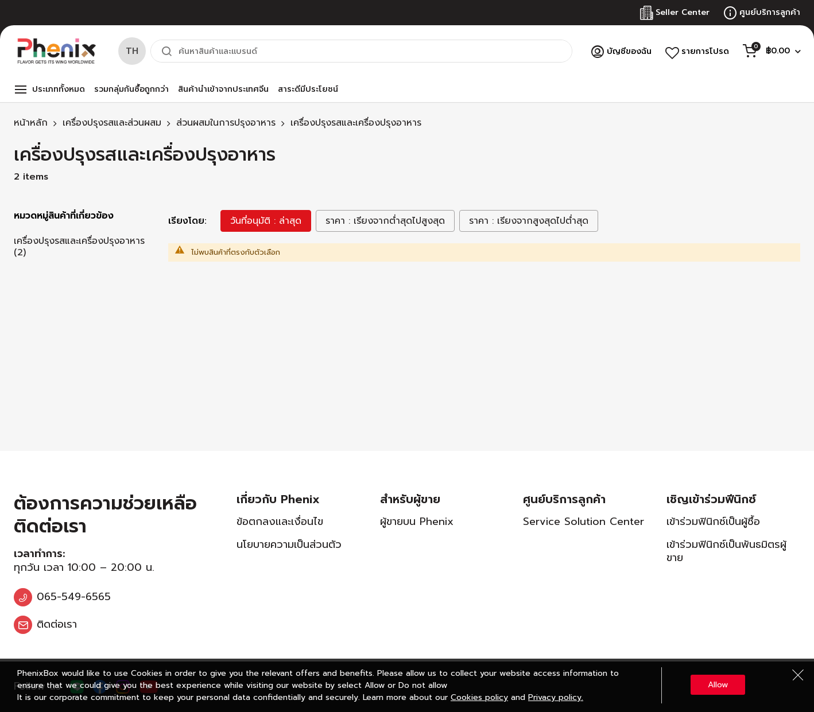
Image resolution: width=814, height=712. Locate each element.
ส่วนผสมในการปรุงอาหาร (226, 123)
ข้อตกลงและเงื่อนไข (280, 521)
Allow (718, 685)
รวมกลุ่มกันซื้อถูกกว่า (131, 89)
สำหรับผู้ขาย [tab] (410, 499)
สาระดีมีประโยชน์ (308, 89)
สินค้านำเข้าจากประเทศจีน (223, 89)
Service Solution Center (583, 521)
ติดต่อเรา (57, 624)
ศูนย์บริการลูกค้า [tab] (564, 499)
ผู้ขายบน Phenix (416, 521)
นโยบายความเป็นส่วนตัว (289, 544)
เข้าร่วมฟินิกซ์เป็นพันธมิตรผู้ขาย (726, 551)
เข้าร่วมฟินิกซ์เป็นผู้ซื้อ (713, 521)
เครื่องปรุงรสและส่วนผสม (112, 123)
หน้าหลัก (31, 123)
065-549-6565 (74, 597)
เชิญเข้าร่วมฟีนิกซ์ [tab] (711, 499)
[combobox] (361, 51)
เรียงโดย (186, 221)
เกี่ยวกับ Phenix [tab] (278, 499)
